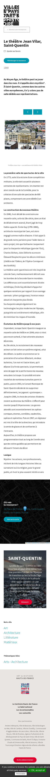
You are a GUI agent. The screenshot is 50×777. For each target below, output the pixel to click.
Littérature (11, 637)
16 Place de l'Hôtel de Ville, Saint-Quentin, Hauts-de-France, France (24, 510)
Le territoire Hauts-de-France (25, 704)
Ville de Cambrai (16, 728)
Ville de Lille (34, 731)
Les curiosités (25, 713)
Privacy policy (33, 774)
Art (6, 628)
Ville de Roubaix (18, 734)
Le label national (25, 707)
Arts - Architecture (16, 662)
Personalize (20, 774)
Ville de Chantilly (29, 728)
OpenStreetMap (35, 542)
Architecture (12, 633)
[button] (27, 112)
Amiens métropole (11, 726)
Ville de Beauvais (25, 726)
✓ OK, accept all (37, 770)
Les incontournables (25, 710)
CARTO (47, 542)
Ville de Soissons (31, 742)
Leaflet (28, 542)
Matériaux (10, 642)
